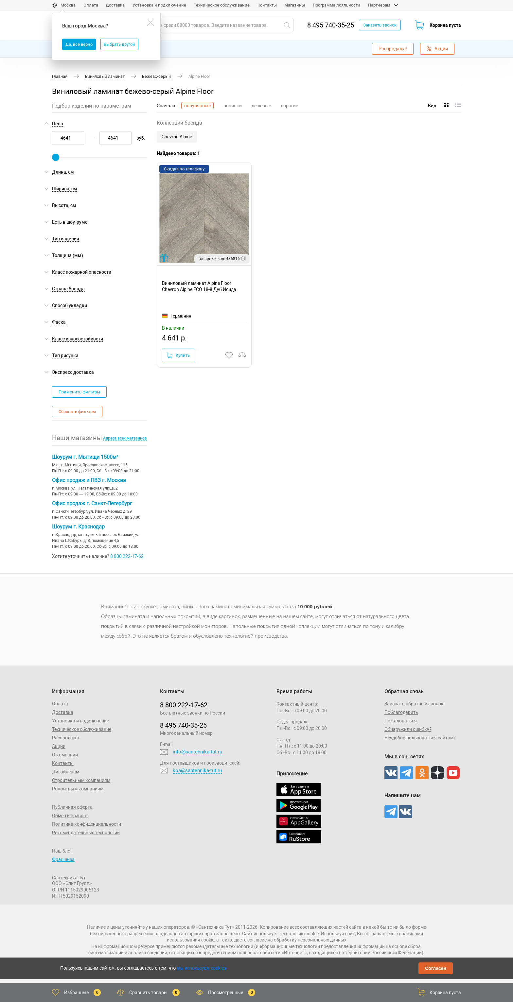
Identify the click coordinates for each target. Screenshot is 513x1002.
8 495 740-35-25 (330, 25)
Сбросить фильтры (77, 411)
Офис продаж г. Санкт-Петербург (92, 503)
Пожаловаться (400, 720)
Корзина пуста (445, 25)
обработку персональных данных (310, 939)
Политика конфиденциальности (86, 824)
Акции (437, 48)
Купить (178, 355)
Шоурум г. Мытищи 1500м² (85, 457)
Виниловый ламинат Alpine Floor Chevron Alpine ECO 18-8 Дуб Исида (199, 286)
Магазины (294, 5)
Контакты (267, 5)
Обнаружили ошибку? (408, 729)
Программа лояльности (336, 5)
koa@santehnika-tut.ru (197, 770)
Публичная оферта (72, 807)
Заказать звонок (380, 25)
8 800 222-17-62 (127, 556)
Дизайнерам (65, 771)
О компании (65, 754)
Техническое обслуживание (222, 5)
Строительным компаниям (81, 780)
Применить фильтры (79, 391)
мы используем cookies (201, 968)
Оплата (90, 5)
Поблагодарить (401, 712)
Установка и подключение (159, 5)
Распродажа (65, 737)
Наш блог (62, 851)
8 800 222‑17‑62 (183, 705)
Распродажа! (393, 48)
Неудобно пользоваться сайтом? (420, 737)
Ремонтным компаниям (77, 788)
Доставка (115, 5)
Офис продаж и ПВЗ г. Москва (89, 480)
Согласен (435, 968)
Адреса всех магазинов (125, 438)
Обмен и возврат (70, 815)
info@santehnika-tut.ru (197, 752)
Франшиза (63, 859)
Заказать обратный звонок (414, 703)
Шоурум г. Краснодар (78, 527)
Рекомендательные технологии (86, 832)
